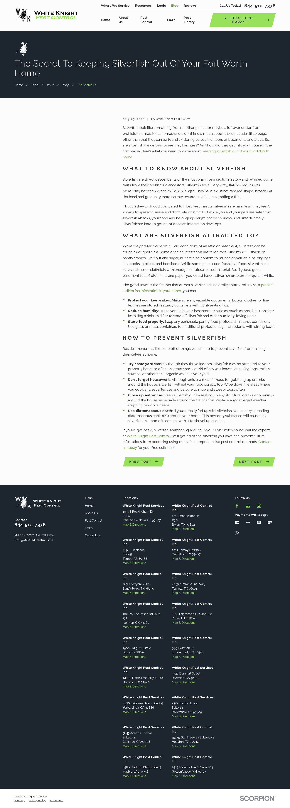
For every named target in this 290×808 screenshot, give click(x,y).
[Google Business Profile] (248, 506)
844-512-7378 (260, 5)
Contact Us (93, 535)
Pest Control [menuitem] (146, 20)
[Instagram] (259, 506)
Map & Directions (134, 524)
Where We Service (115, 5)
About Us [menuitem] (123, 20)
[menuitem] (19, 800)
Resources (143, 5)
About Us (91, 513)
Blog (174, 5)
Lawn (89, 528)
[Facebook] (237, 506)
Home (89, 505)
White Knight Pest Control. (149, 436)
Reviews (190, 5)
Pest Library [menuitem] (189, 20)
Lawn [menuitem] (171, 20)
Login (161, 5)
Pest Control (93, 520)
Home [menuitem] (105, 20)
